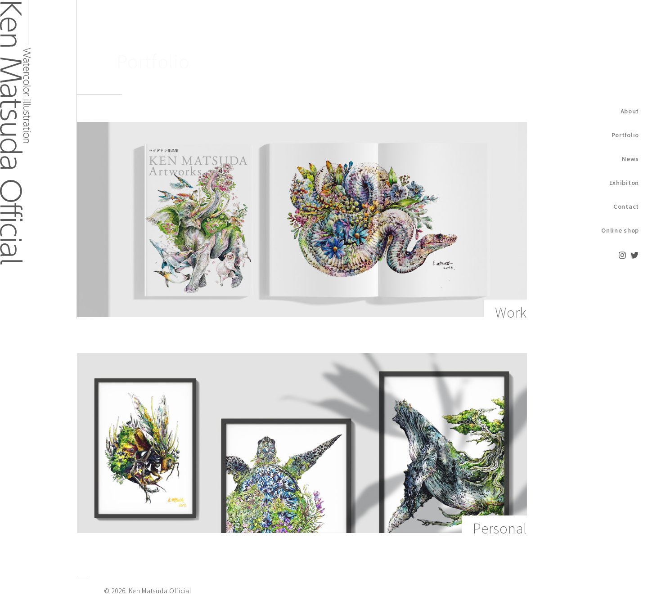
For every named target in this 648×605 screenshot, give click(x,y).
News (630, 158)
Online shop (620, 230)
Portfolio (625, 135)
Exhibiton (624, 182)
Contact (626, 206)
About (630, 111)
